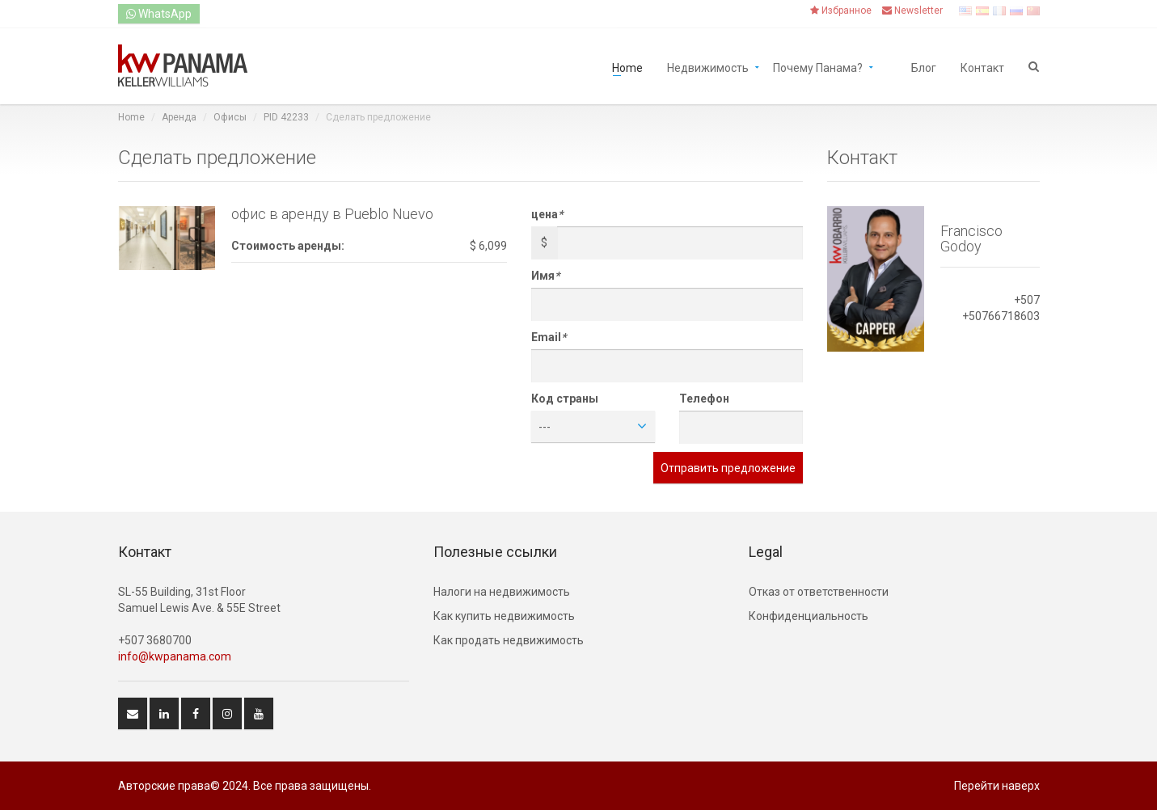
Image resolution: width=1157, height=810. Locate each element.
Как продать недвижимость (508, 640)
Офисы (230, 117)
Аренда (179, 117)
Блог (923, 66)
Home (627, 66)
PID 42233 (286, 117)
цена (547, 214)
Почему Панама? (818, 66)
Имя (545, 275)
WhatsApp (159, 13)
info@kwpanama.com (174, 656)
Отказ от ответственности (819, 591)
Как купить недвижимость (504, 616)
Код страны (564, 398)
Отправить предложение (728, 468)
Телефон (704, 398)
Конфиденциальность (808, 616)
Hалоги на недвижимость (501, 591)
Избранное (841, 10)
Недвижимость (708, 66)
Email (548, 337)
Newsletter (912, 10)
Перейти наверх (997, 785)
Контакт (982, 66)
